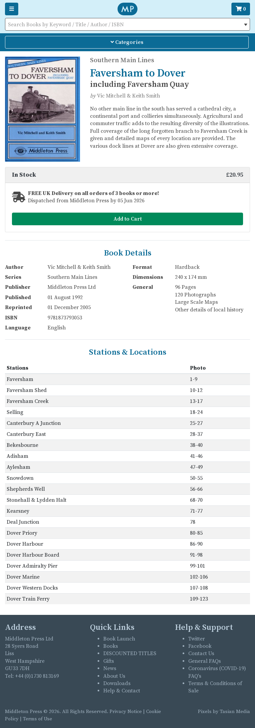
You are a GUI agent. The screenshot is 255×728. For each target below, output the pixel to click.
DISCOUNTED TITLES (129, 653)
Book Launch (119, 639)
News (109, 668)
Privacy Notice (126, 711)
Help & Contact (121, 690)
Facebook (200, 646)
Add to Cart (128, 219)
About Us (114, 676)
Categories (127, 42)
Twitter (196, 639)
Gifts (108, 661)
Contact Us (201, 653)
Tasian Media (234, 711)
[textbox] (127, 24)
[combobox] (127, 24)
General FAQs (204, 661)
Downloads (116, 683)
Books (110, 646)
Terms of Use (37, 719)
